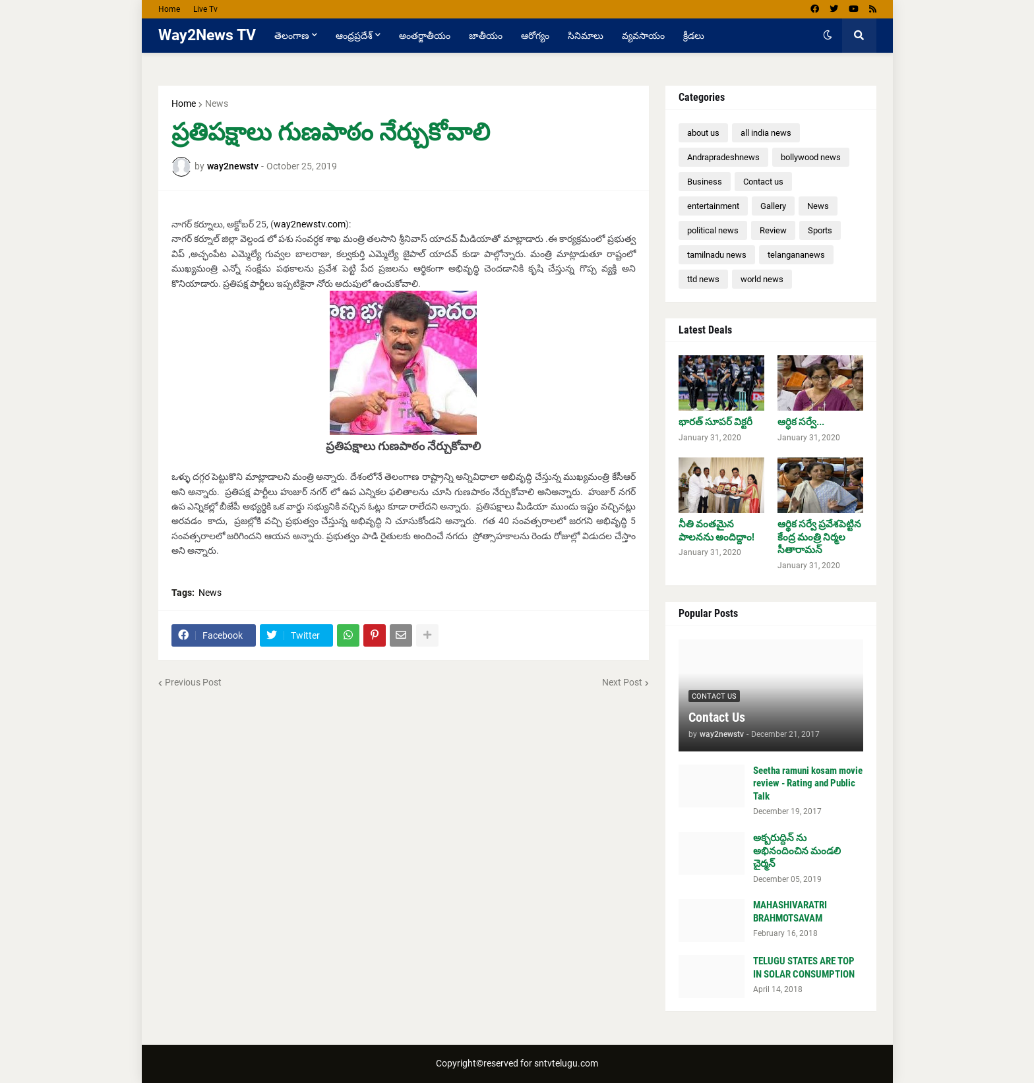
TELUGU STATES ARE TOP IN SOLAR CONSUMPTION (804, 967)
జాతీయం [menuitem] (485, 35)
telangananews (796, 255)
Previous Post (193, 682)
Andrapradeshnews (723, 157)
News (216, 103)
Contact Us (716, 717)
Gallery (773, 206)
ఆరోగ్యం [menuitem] (535, 35)
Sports (820, 230)
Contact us (763, 182)
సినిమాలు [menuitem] (585, 35)
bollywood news (811, 157)
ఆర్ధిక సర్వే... (800, 422)
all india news (766, 133)
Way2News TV (207, 35)
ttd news (703, 279)
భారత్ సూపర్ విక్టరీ (715, 422)
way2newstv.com (310, 224)
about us (703, 133)
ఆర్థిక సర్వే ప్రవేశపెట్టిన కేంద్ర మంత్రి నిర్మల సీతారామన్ (819, 537)
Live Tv (205, 9)
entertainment (713, 206)
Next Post (622, 682)
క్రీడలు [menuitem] (693, 35)
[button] (827, 35)
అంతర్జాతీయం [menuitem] (424, 35)
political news (713, 230)
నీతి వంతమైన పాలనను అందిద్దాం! (716, 530)
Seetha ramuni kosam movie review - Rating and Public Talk (808, 783)
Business (704, 182)
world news (762, 279)
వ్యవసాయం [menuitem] (643, 35)
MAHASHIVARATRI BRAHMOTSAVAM (790, 911)
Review (773, 230)
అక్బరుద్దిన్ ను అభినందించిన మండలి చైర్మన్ (797, 850)
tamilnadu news (716, 255)
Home (169, 9)
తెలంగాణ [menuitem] (291, 35)
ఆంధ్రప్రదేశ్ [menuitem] (354, 35)
